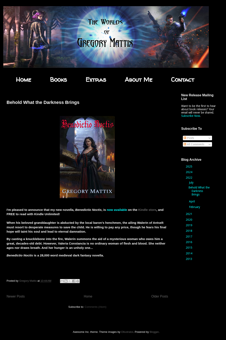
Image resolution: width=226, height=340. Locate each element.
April (192, 201)
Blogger (154, 331)
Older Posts (159, 296)
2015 (189, 247)
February (195, 207)
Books (58, 79)
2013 (189, 259)
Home (23, 79)
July (191, 182)
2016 (189, 242)
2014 (189, 253)
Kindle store (147, 209)
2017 (189, 236)
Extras (95, 79)
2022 (189, 177)
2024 (189, 172)
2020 (189, 219)
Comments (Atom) (95, 306)
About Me (138, 79)
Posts (189, 138)
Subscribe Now (190, 115)
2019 (189, 225)
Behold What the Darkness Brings (43, 102)
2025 (189, 166)
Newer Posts (16, 296)
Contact (182, 79)
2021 (189, 214)
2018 (189, 230)
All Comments (194, 144)
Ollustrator (127, 331)
